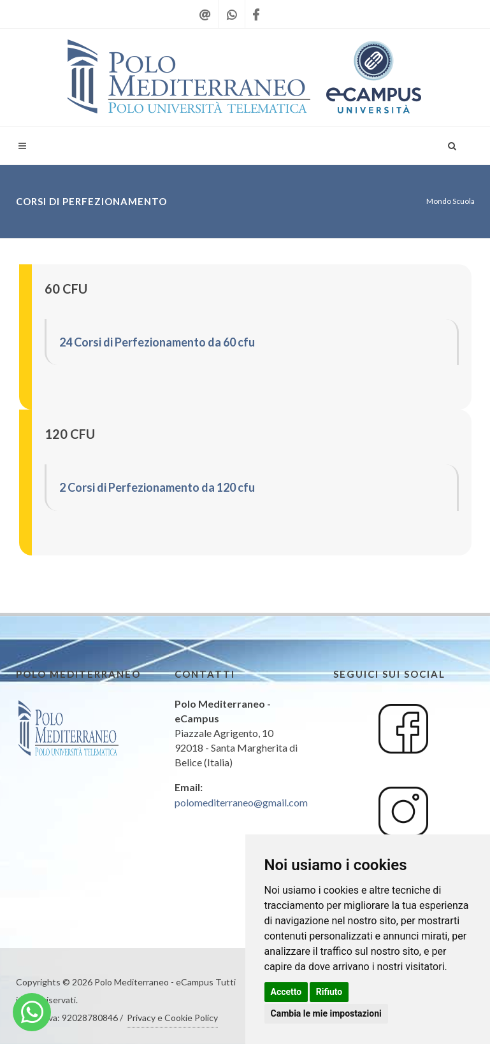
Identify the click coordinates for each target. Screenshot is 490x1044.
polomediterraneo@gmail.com (241, 802)
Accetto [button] (286, 992)
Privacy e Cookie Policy (172, 1017)
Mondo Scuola (450, 201)
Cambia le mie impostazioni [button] (326, 1013)
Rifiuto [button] (329, 992)
